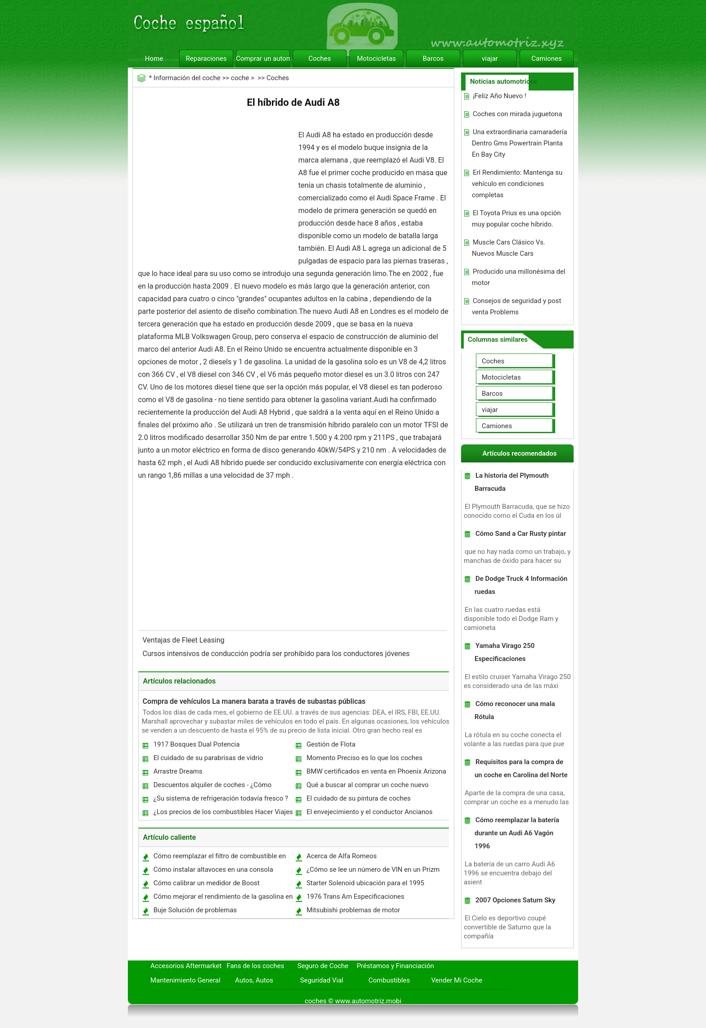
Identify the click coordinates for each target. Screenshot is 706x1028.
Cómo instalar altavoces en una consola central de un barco (213, 871)
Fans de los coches (255, 966)
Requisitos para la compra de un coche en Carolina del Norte (521, 768)
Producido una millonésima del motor (519, 277)
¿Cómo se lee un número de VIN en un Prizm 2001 (373, 871)
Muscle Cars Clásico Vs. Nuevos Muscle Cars (508, 248)
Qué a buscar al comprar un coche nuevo (368, 785)
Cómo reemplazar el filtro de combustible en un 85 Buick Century (219, 858)
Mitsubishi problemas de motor (353, 910)
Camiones (546, 58)
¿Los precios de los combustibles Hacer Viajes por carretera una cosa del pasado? (223, 814)
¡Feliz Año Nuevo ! (499, 96)
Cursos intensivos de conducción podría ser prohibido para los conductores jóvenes (277, 653)
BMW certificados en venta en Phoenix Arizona (376, 771)
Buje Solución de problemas (195, 910)
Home (154, 58)
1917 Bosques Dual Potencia (197, 744)
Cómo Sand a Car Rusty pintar (520, 534)
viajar (490, 58)
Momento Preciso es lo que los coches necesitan (364, 760)
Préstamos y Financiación (395, 966)
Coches (319, 58)
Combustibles (389, 980)
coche (240, 78)
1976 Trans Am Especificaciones (355, 896)
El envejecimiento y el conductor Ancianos (370, 812)
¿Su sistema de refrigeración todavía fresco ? (221, 798)
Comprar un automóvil (263, 58)
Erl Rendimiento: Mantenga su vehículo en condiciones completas (517, 183)
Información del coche (187, 78)
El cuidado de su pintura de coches (359, 798)
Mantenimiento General (185, 980)
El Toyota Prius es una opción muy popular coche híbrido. (516, 218)
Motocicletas (376, 58)
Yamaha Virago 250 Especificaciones (504, 652)
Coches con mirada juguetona (517, 114)
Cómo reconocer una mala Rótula (515, 710)
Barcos (433, 58)
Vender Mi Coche (457, 980)
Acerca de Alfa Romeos (342, 856)
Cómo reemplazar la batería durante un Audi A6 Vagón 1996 (517, 833)
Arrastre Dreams (178, 771)
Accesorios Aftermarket (186, 966)
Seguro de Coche (323, 966)
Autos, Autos (254, 980)
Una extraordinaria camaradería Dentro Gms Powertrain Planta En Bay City (519, 143)
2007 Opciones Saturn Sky (515, 900)
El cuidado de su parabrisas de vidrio (208, 758)
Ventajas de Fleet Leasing (184, 640)
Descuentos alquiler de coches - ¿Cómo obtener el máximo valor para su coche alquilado (212, 787)
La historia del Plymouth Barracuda (512, 482)
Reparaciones (206, 58)
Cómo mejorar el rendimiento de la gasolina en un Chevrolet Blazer (223, 898)
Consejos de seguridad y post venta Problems (516, 306)
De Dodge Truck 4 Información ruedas (521, 585)
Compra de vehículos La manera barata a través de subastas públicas (254, 701)
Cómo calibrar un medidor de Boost (207, 883)
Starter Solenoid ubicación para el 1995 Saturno (365, 885)
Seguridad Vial (321, 980)
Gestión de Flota (331, 744)
